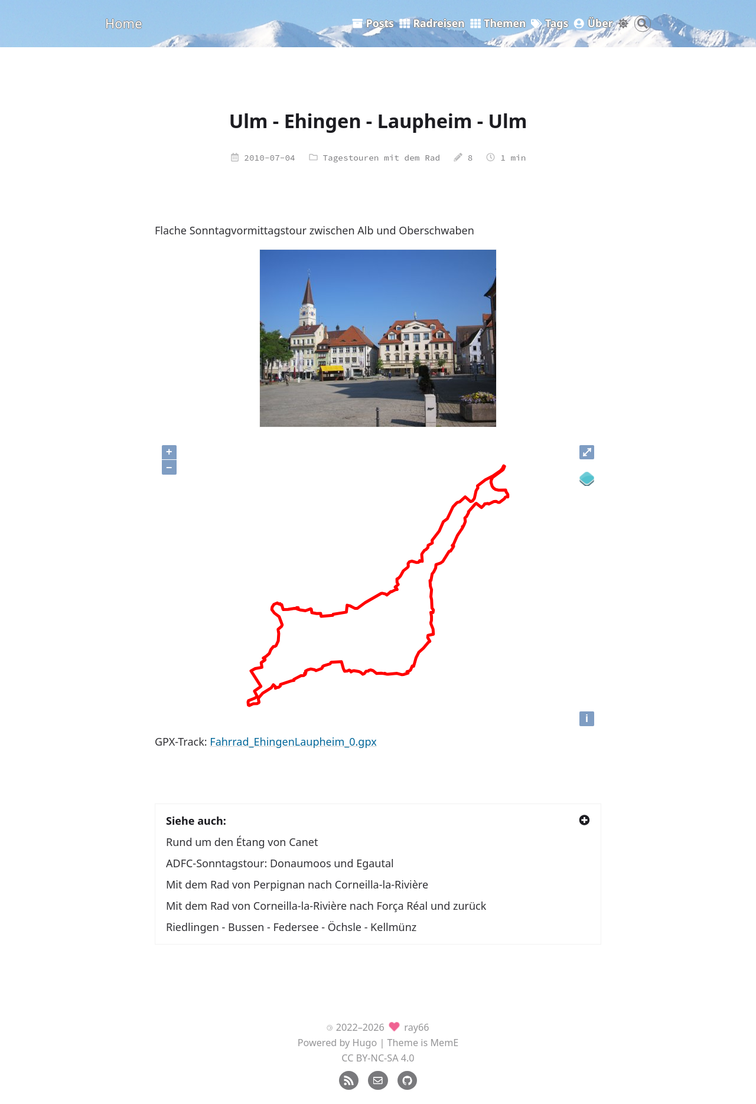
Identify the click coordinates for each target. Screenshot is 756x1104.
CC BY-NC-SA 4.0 (377, 1057)
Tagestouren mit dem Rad (381, 157)
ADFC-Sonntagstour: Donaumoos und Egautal (280, 863)
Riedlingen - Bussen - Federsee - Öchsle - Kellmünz (291, 927)
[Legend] (586, 479)
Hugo (365, 1042)
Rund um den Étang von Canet (242, 842)
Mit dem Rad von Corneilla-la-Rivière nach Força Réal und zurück (326, 906)
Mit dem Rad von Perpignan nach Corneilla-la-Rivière (297, 884)
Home (123, 23)
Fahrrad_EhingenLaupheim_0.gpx (293, 741)
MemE (444, 1042)
